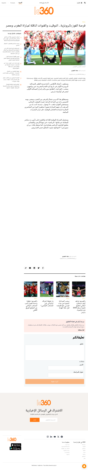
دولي (84, 458)
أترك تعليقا (54, 381)
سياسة (83, 444)
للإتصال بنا (67, 452)
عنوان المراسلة (78, 372)
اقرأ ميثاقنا (81, 330)
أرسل (34, 419)
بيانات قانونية (66, 450)
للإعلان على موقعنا (65, 448)
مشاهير (83, 456)
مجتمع (83, 448)
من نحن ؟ (67, 444)
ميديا (84, 452)
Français (12, 3)
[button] (84, 466)
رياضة (83, 21)
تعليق (81, 344)
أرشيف (67, 454)
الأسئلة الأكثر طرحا (65, 446)
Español (4, 3)
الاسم (81, 365)
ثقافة (84, 450)
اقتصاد (83, 446)
